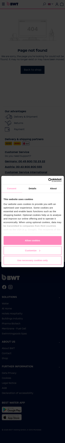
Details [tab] (32, 188)
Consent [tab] (11, 188)
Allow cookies (32, 240)
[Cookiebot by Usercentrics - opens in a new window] (48, 180)
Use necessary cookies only (32, 260)
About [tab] (53, 188)
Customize (32, 250)
